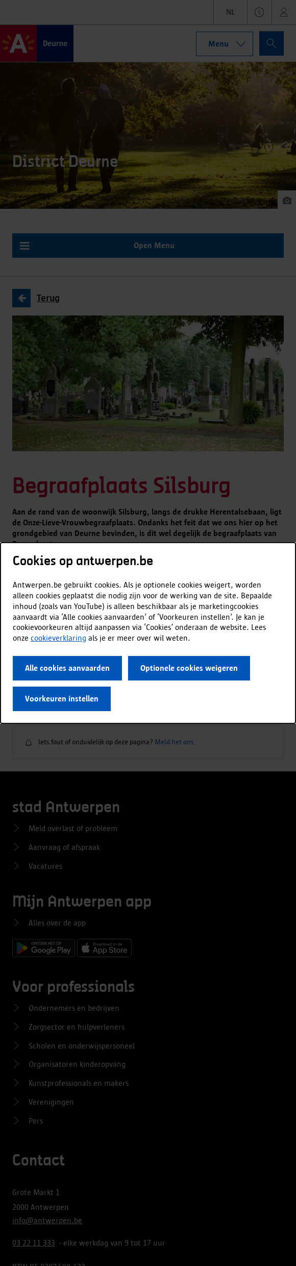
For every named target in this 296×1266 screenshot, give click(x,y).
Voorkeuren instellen (61, 698)
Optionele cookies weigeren (189, 668)
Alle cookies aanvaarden (67, 668)
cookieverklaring (58, 638)
